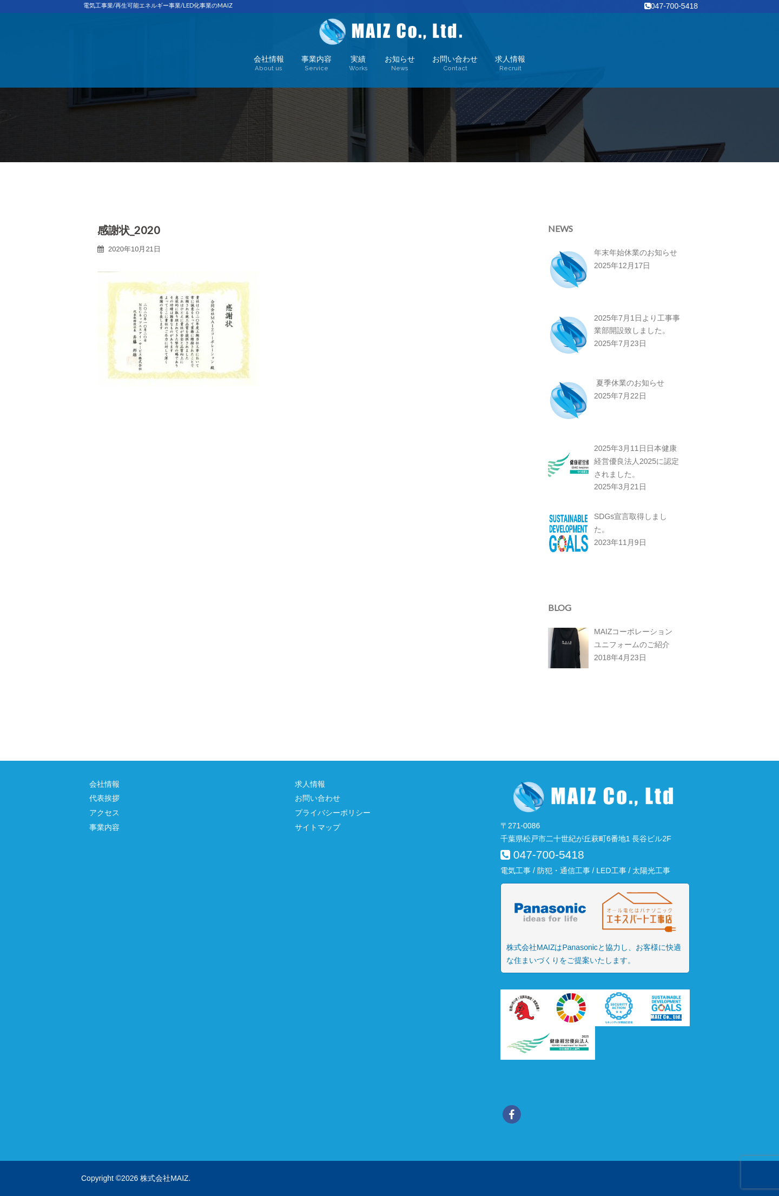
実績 (358, 64)
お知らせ (400, 64)
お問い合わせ (455, 64)
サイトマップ (317, 827)
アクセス (104, 812)
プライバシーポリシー (333, 812)
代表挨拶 (104, 798)
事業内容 (316, 64)
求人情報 (510, 64)
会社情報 (269, 64)
